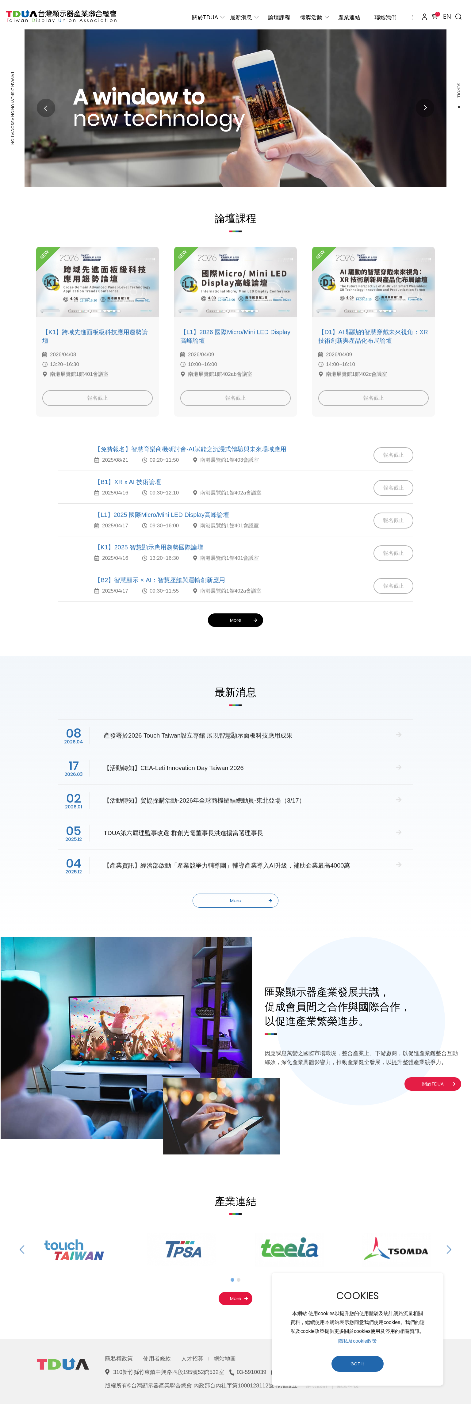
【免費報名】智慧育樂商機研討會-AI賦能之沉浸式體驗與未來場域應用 (190, 465)
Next (425, 108)
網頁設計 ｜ (320, 1386)
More (243, 620)
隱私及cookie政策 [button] (357, 1341)
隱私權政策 (119, 1359)
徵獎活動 (311, 17)
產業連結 (349, 17)
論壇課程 (279, 17)
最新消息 (241, 17)
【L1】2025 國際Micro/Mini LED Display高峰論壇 (161, 530)
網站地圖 (225, 1359)
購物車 (436, 15)
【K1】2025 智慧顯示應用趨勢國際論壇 (148, 563)
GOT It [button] (357, 1364)
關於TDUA (205, 17)
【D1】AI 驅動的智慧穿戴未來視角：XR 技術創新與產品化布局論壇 (373, 352)
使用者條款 (157, 1359)
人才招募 (192, 1359)
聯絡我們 (385, 17)
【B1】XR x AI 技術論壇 (127, 497)
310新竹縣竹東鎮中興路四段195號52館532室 (168, 1372)
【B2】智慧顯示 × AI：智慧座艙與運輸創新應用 (159, 596)
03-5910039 (251, 1372)
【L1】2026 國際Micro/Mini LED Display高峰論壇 (235, 352)
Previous (46, 108)
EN (447, 16)
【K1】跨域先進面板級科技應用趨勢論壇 (95, 352)
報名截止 (97, 414)
